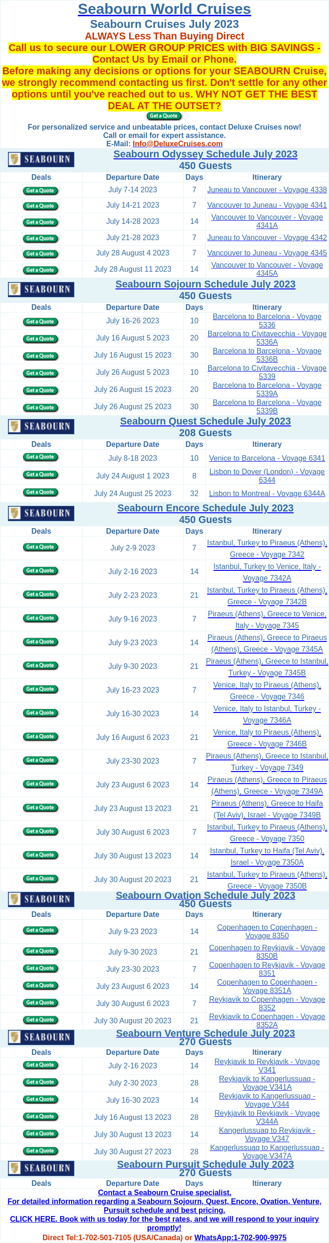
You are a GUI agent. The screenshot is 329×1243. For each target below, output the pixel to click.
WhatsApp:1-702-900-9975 (240, 1238)
